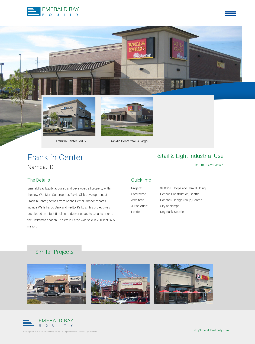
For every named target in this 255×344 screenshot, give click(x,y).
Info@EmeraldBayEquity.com (211, 330)
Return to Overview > (209, 165)
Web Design (84, 332)
